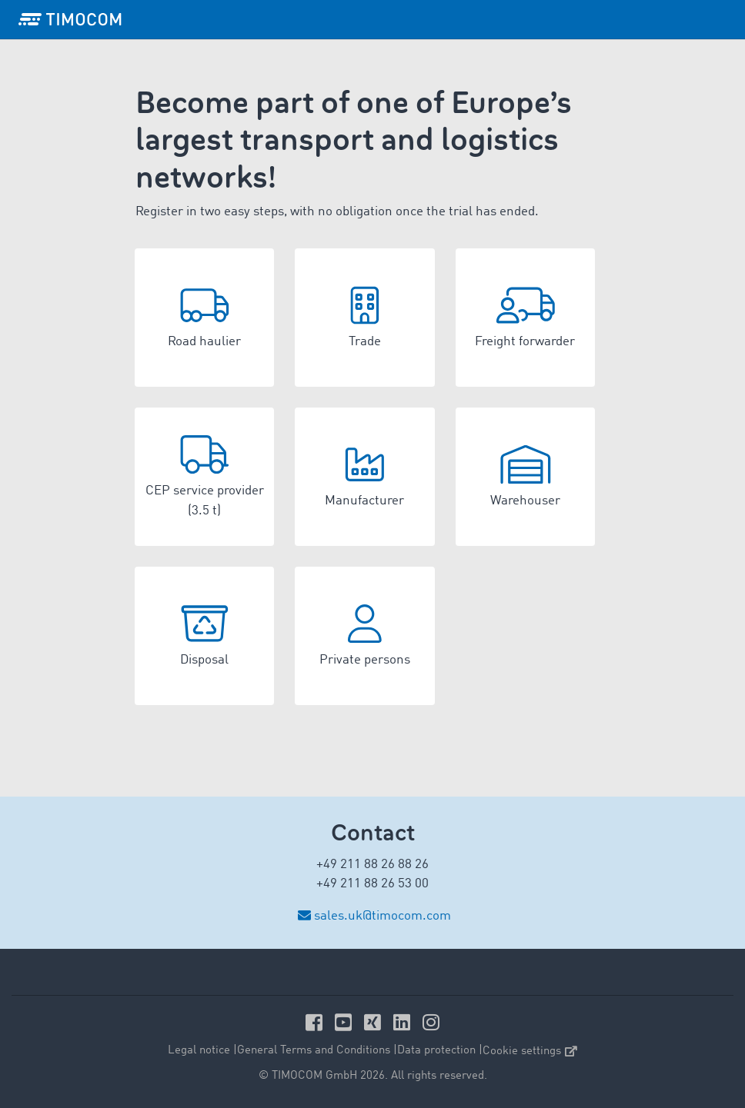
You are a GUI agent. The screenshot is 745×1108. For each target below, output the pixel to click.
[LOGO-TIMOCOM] (70, 19)
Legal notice (199, 1050)
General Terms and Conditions (313, 1050)
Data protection (436, 1050)
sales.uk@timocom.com (382, 916)
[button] (204, 317)
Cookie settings (530, 1051)
